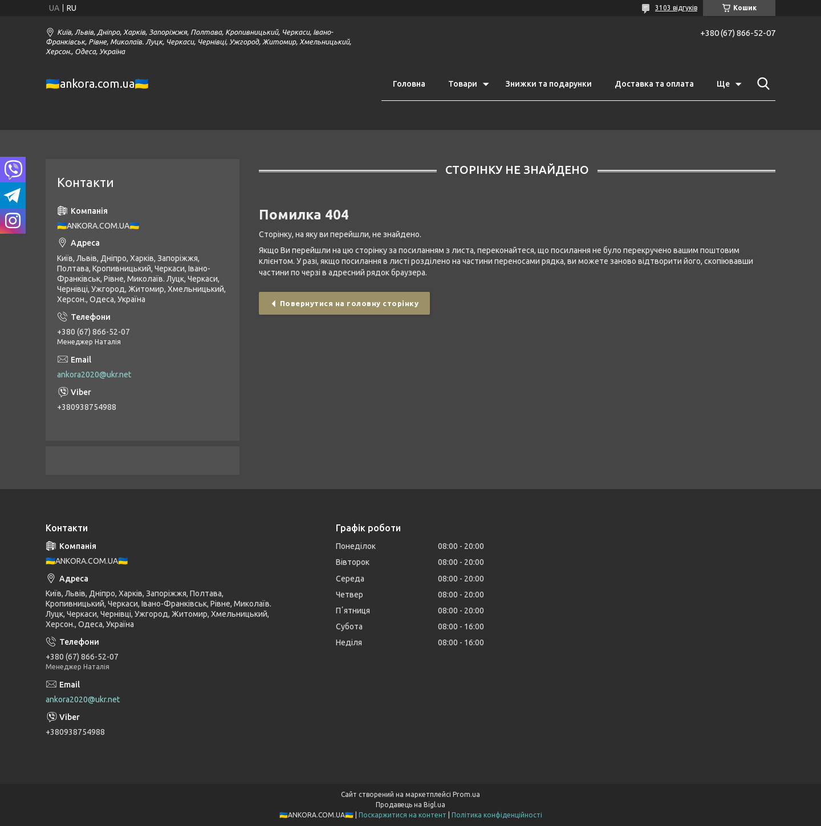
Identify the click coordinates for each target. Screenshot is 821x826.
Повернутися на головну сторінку (349, 303)
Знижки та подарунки (549, 83)
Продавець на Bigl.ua (410, 804)
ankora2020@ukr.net (94, 374)
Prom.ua (466, 794)
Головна (409, 83)
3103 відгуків (676, 7)
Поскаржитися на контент (402, 815)
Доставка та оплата (654, 83)
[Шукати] (761, 83)
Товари (462, 83)
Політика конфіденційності (497, 815)
